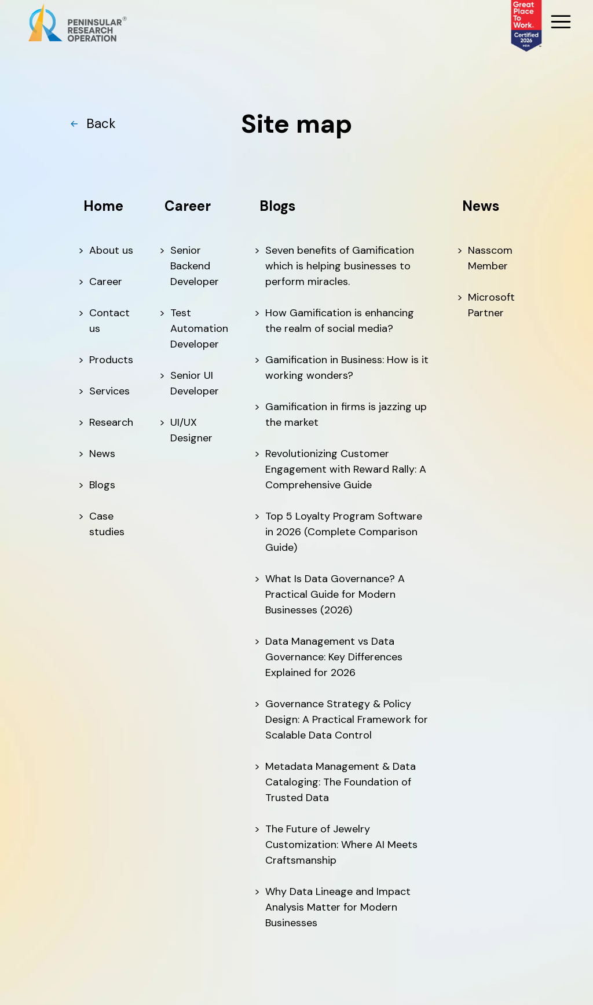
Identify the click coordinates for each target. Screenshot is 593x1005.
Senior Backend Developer (194, 265)
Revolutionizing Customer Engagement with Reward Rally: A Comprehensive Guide (345, 469)
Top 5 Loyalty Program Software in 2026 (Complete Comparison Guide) (343, 531)
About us (111, 250)
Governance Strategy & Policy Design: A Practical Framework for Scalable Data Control (346, 719)
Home (103, 206)
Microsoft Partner (491, 305)
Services (109, 391)
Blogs (102, 485)
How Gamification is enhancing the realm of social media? (339, 320)
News (102, 454)
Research (111, 422)
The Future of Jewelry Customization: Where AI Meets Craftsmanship (341, 844)
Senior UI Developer (194, 383)
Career (105, 281)
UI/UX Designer (191, 430)
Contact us (109, 320)
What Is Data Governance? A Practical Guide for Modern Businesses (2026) (335, 594)
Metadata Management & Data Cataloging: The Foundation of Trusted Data (340, 782)
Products (111, 360)
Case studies (107, 524)
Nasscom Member (490, 258)
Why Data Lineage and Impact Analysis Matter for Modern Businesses (338, 907)
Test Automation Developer (199, 328)
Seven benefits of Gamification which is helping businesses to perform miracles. (339, 265)
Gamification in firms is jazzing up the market (346, 414)
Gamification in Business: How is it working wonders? (347, 367)
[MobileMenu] (559, 22)
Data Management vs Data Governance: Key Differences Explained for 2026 (333, 656)
